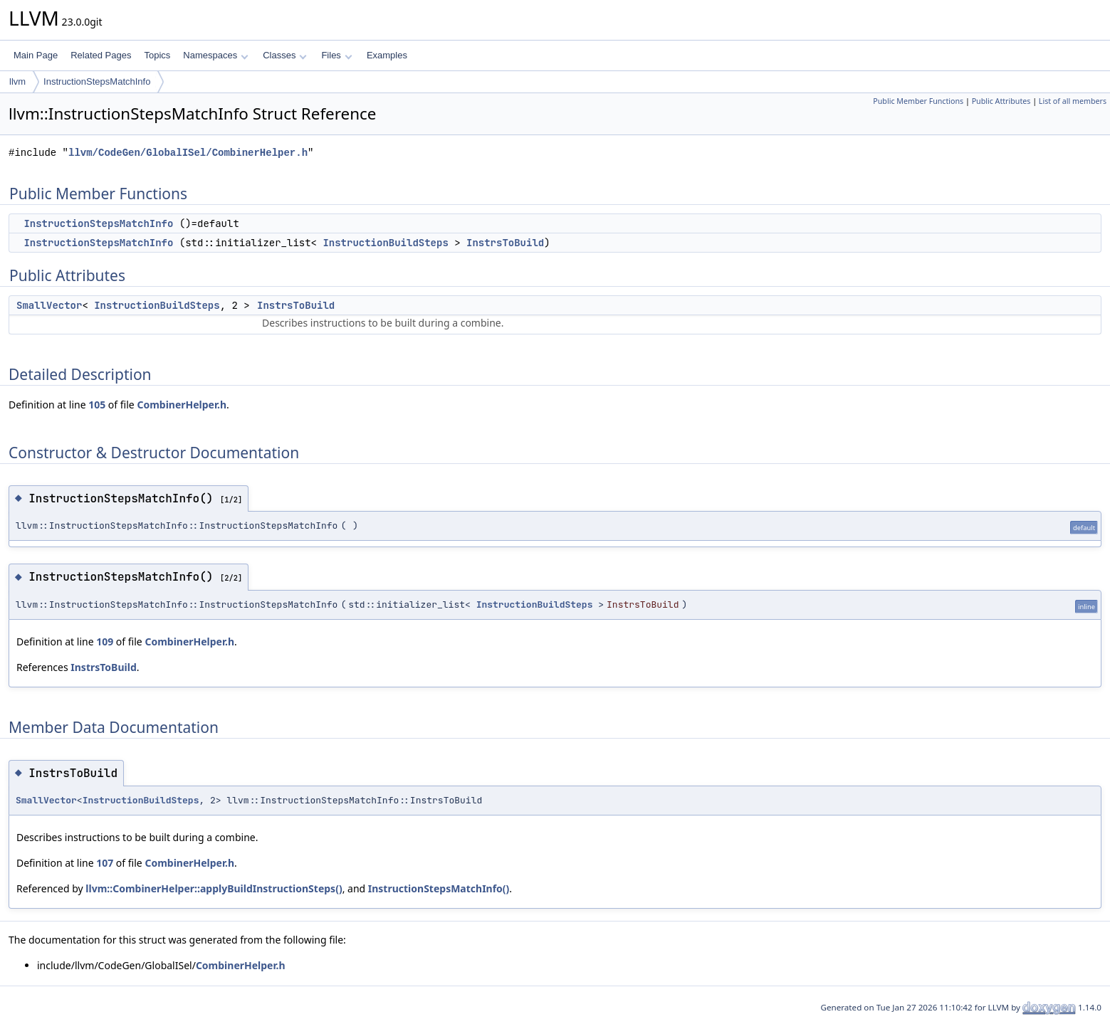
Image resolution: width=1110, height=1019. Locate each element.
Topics (157, 55)
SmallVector (49, 305)
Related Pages (100, 55)
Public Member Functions (918, 101)
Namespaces (215, 55)
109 (104, 641)
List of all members (1072, 101)
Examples (387, 55)
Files (336, 55)
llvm (17, 81)
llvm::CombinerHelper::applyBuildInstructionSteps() (213, 888)
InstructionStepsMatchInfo (96, 81)
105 (96, 404)
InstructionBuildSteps (385, 242)
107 (104, 863)
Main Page (36, 55)
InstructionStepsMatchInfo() (439, 888)
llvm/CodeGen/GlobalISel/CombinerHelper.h (188, 152)
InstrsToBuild (505, 242)
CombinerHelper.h (181, 404)
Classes (285, 55)
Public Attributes (1001, 101)
